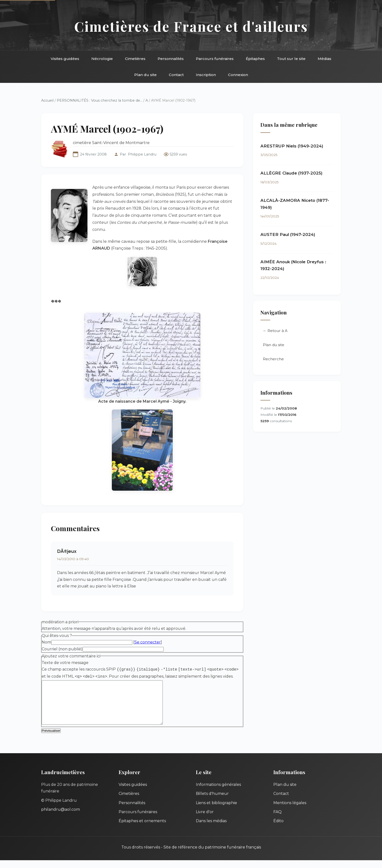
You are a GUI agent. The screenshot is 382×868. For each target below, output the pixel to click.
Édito (278, 828)
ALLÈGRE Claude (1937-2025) (291, 173)
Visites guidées (65, 58)
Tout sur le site (291, 58)
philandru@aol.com (60, 817)
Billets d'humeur (212, 801)
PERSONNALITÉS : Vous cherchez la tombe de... (99, 100)
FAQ (277, 819)
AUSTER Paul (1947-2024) (287, 234)
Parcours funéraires (215, 58)
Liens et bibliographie (216, 810)
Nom (46, 642)
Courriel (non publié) (62, 649)
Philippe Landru (142, 154)
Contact (176, 74)
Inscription (206, 74)
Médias (324, 58)
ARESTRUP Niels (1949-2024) (291, 146)
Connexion (238, 74)
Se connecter (147, 642)
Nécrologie (102, 58)
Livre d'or (205, 819)
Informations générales (218, 792)
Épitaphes (255, 58)
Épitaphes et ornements (142, 828)
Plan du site (145, 74)
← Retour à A (275, 330)
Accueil (47, 100)
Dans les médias (211, 828)
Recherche (273, 359)
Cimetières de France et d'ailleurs (191, 26)
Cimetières (135, 58)
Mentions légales (289, 810)
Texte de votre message (65, 662)
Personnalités (171, 58)
